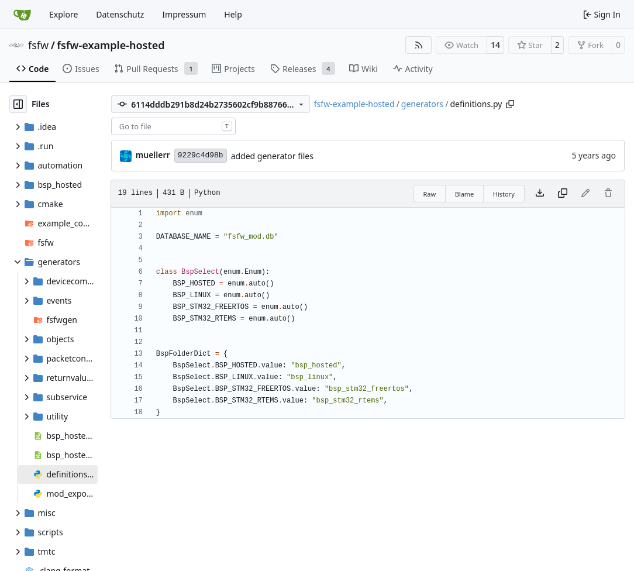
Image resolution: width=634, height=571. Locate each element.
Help (233, 14)
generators (422, 103)
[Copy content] (562, 194)
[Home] (22, 14)
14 (495, 44)
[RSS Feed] (418, 45)
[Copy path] (510, 104)
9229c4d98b (200, 155)
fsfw (38, 45)
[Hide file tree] (18, 104)
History (504, 194)
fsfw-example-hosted (110, 45)
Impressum (184, 14)
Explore (63, 14)
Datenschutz (120, 14)
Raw (429, 194)
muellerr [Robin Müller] (153, 154)
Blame (464, 194)
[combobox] (173, 126)
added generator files (272, 155)
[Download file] (539, 194)
